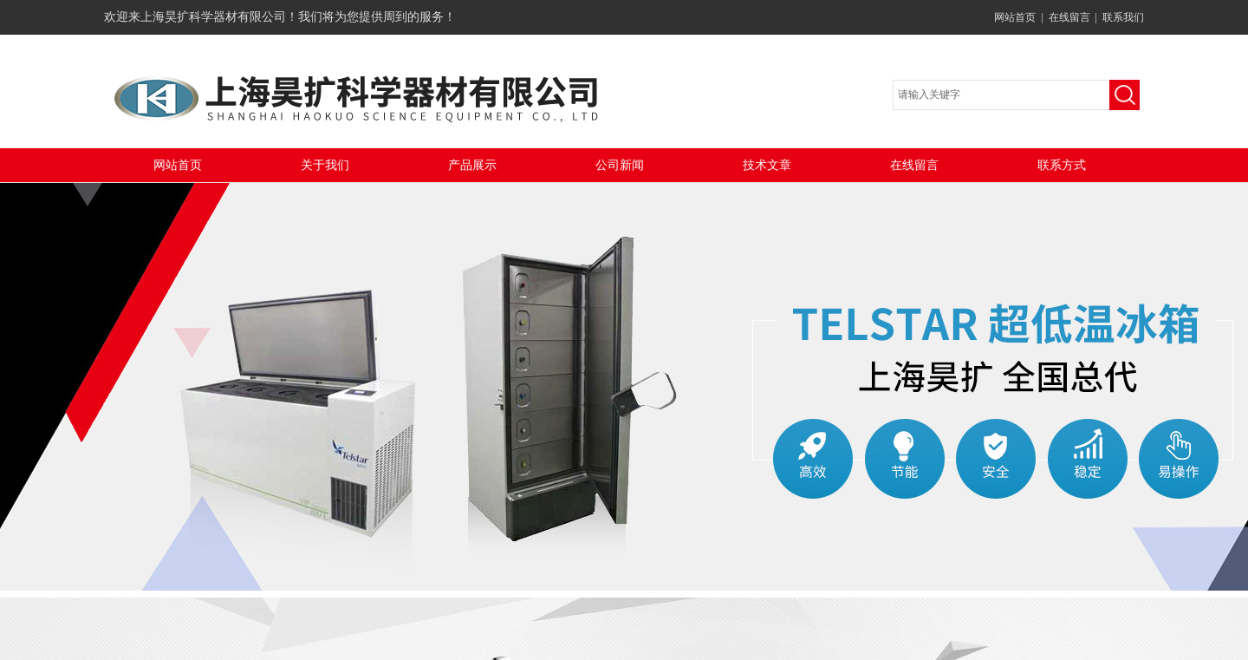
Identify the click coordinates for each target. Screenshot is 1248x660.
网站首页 (1015, 17)
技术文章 (767, 165)
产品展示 (472, 165)
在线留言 (1069, 17)
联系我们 (1123, 17)
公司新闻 (619, 165)
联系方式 (1061, 165)
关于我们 (325, 165)
